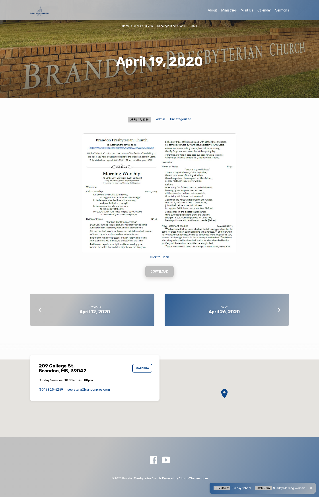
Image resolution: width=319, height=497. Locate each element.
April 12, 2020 (95, 312)
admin (160, 119)
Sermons (282, 10)
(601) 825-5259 (51, 390)
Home (126, 26)
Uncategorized (166, 26)
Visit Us (247, 10)
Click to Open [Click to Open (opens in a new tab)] (159, 257)
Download (159, 272)
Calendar (264, 10)
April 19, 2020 (188, 26)
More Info (142, 368)
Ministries (229, 10)
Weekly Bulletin (143, 26)
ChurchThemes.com (193, 478)
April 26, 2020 (224, 312)
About (212, 10)
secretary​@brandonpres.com (88, 390)
